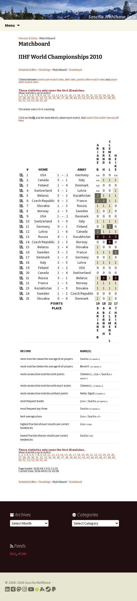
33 (45, 98)
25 (108, 95)
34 (49, 98)
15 (66, 95)
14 (61, 95)
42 (83, 98)
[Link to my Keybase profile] (42, 589)
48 (109, 98)
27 (20, 98)
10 (44, 95)
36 (58, 98)
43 (88, 98)
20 (87, 95)
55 (41, 100)
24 (104, 95)
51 (24, 100)
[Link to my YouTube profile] (31, 589)
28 (24, 98)
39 (71, 98)
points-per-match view (51, 79)
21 (91, 95)
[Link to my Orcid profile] (37, 589)
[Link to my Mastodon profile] (18, 589)
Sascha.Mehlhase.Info (112, 16)
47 (105, 98)
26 (112, 95)
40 (75, 98)
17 (74, 95)
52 (28, 100)
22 (95, 95)
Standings (44, 69)
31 (37, 98)
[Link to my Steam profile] (48, 589)
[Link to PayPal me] (54, 589)
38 (66, 98)
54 (37, 100)
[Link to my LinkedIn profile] (7, 589)
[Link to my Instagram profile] (24, 589)
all (45, 100)
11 (49, 95)
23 (100, 95)
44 (92, 98)
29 (28, 98)
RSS (13, 554)
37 (62, 98)
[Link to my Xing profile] (13, 589)
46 (100, 98)
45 (96, 98)
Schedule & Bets (27, 69)
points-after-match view (91, 79)
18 (78, 95)
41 (79, 98)
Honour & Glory (28, 38)
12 (53, 95)
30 (32, 98)
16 (70, 95)
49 (113, 98)
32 (41, 98)
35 (54, 98)
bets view (70, 79)
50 (20, 100)
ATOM (22, 554)
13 (57, 95)
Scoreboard (75, 69)
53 (32, 100)
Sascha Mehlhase (38, 582)
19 (83, 95)
